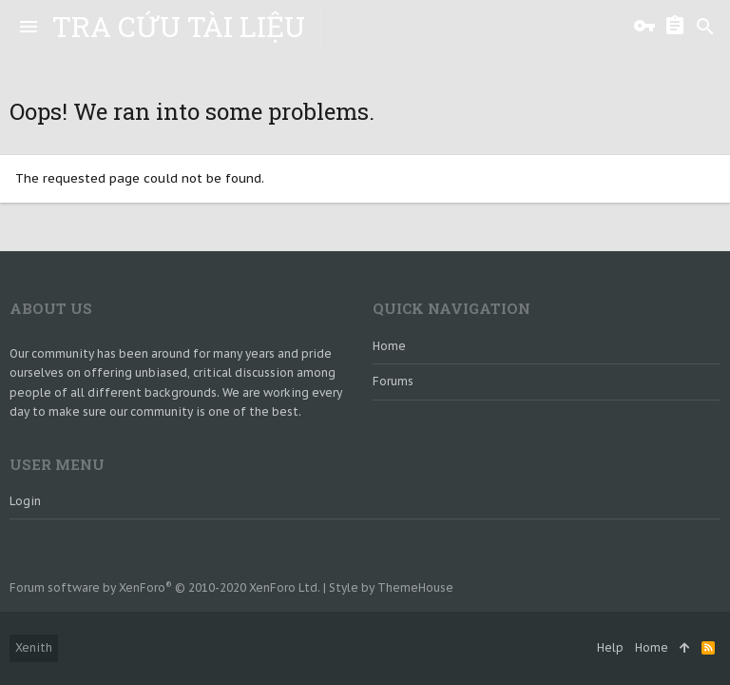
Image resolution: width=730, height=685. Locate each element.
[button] (29, 26)
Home (389, 346)
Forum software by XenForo (165, 587)
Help (610, 647)
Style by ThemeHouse (391, 587)
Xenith (33, 647)
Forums (393, 381)
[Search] (705, 27)
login (25, 501)
